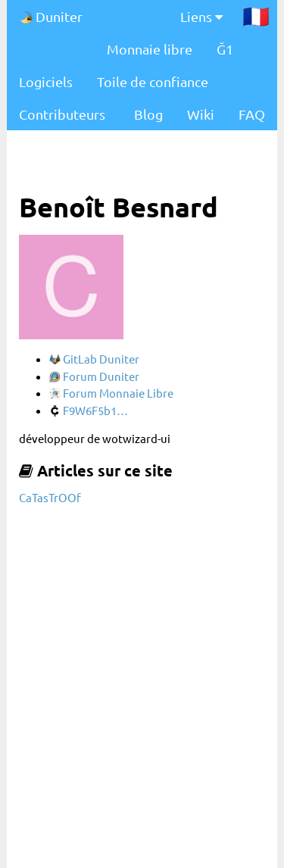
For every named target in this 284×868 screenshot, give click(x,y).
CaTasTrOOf (50, 497)
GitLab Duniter (94, 358)
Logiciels (46, 81)
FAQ (252, 114)
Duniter (51, 16)
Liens (201, 16)
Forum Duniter (94, 376)
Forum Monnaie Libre (111, 393)
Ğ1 (225, 49)
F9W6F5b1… (88, 410)
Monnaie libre (149, 49)
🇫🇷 (256, 16)
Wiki (200, 114)
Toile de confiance (152, 81)
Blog (148, 114)
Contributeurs (62, 114)
